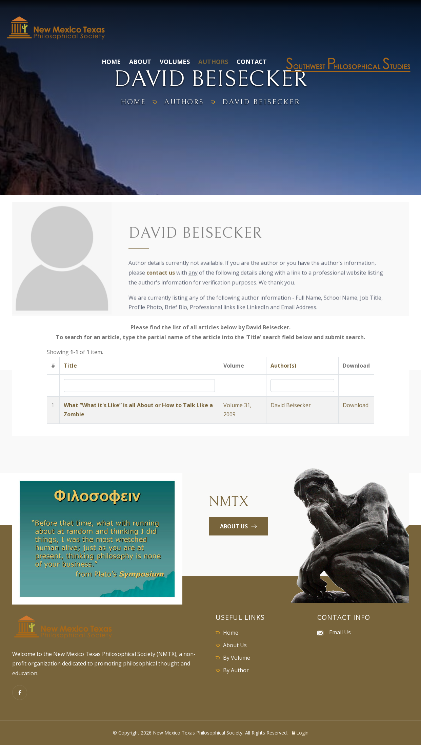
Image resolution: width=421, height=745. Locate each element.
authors (185, 102)
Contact (252, 62)
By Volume (236, 657)
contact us (160, 274)
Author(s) (283, 365)
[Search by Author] (302, 385)
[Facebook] (19, 692)
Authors (213, 62)
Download (355, 405)
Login (300, 732)
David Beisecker (290, 405)
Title (70, 365)
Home (111, 62)
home (132, 102)
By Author (236, 670)
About (140, 62)
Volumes (175, 62)
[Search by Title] (139, 385)
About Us (235, 645)
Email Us (340, 632)
